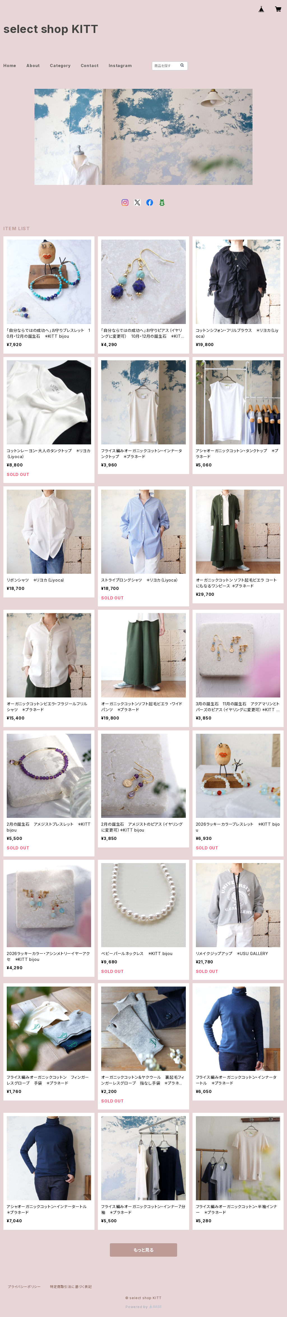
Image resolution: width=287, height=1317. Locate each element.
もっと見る (143, 1250)
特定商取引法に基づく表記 (71, 1287)
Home (9, 65)
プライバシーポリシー (24, 1287)
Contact (90, 65)
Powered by (143, 1307)
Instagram (120, 65)
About (33, 65)
